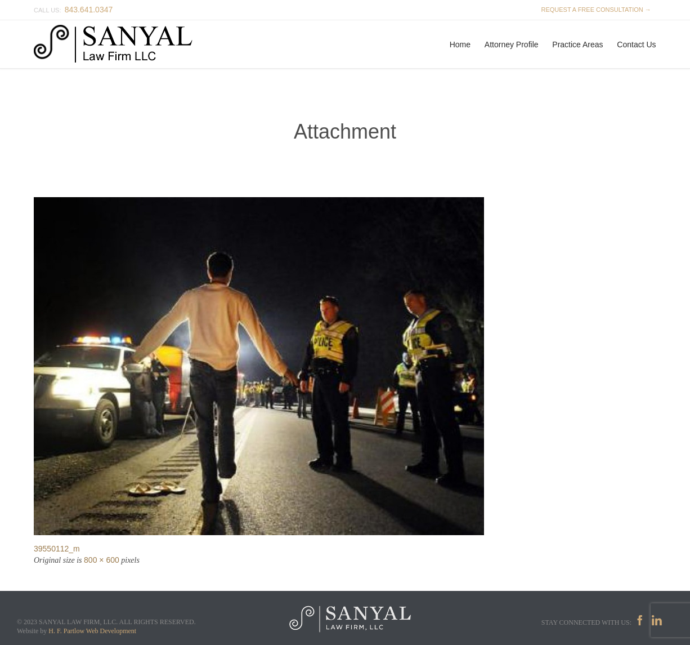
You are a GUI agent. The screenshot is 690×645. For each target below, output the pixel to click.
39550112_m (57, 548)
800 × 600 (101, 559)
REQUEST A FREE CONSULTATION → (594, 9)
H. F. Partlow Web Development (92, 631)
